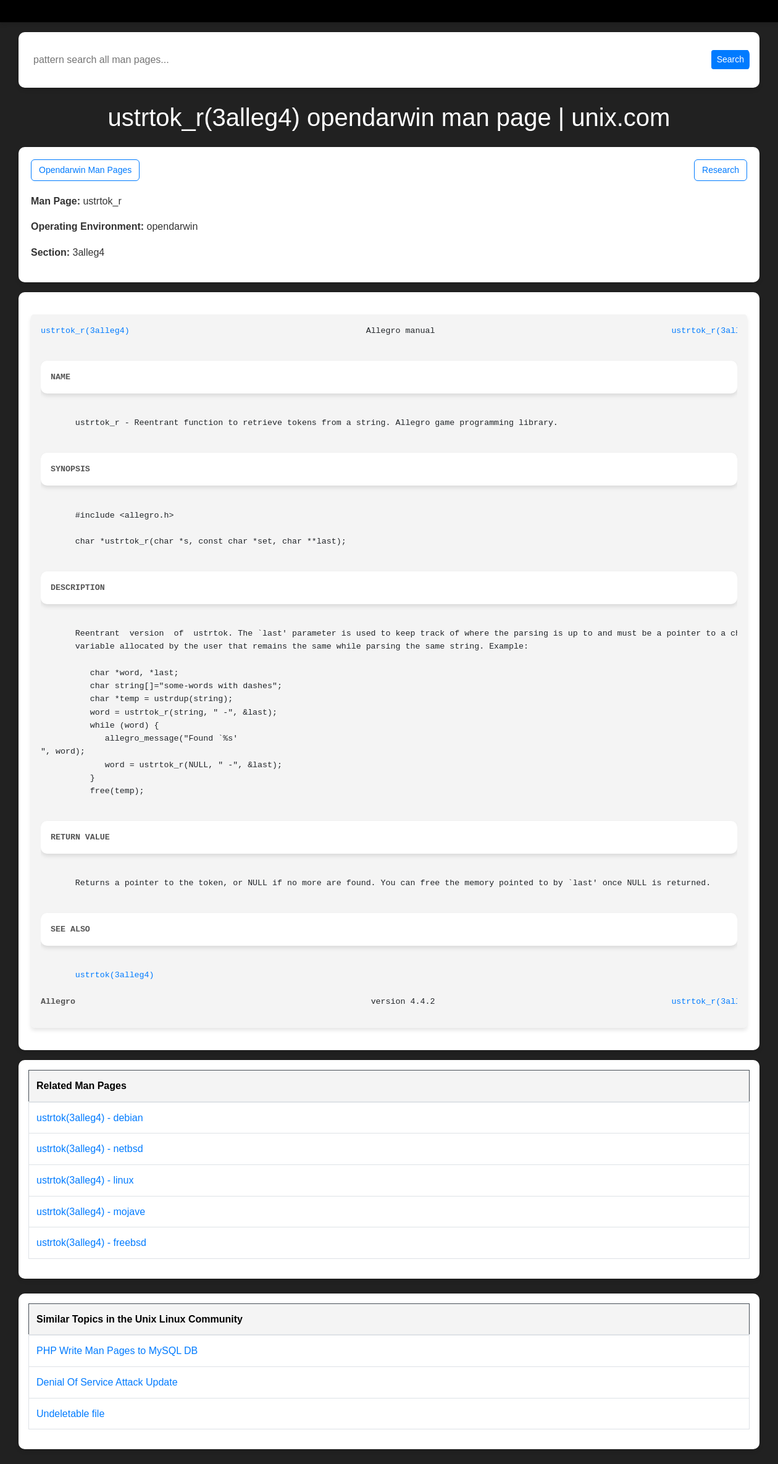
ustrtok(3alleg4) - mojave (90, 1211)
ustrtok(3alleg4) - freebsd (91, 1242)
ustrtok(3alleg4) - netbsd (89, 1148)
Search (730, 59)
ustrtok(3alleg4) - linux (84, 1180)
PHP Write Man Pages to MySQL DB (117, 1350)
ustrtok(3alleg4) (114, 975)
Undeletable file (70, 1413)
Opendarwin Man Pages (85, 170)
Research (720, 170)
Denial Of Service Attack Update (107, 1382)
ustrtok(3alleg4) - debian (89, 1118)
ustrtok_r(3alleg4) (85, 330)
